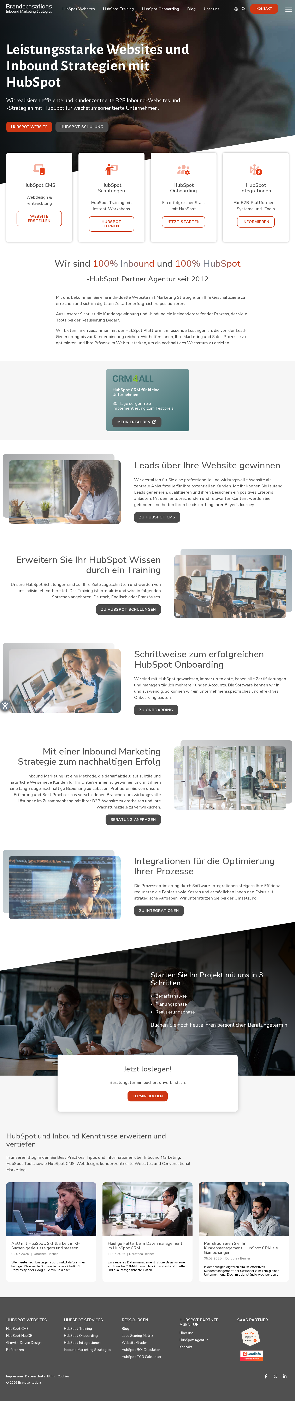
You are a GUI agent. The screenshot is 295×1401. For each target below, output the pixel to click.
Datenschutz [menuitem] (35, 1376)
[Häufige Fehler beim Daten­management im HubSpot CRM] (147, 1209)
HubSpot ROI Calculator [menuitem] (141, 1350)
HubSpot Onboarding (160, 8)
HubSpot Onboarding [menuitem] (81, 1336)
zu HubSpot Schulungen (128, 609)
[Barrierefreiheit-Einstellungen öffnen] (5, 705)
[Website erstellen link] (39, 218)
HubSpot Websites (78, 8)
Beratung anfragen (133, 819)
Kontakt (264, 9)
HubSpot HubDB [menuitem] (19, 1336)
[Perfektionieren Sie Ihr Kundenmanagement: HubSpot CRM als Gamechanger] (244, 1209)
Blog (191, 8)
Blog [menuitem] (125, 1329)
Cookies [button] (63, 1376)
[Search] (243, 9)
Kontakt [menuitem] (185, 1347)
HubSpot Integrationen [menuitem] (82, 1343)
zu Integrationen (159, 910)
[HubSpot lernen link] (111, 224)
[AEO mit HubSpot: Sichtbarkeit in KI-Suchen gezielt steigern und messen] (51, 1209)
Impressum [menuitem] (14, 1376)
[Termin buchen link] (148, 1096)
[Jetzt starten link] (183, 222)
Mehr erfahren (137, 422)
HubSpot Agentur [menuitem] (193, 1340)
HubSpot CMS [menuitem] (17, 1329)
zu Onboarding (156, 710)
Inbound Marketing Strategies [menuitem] (87, 1350)
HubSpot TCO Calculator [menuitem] (141, 1357)
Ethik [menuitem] (51, 1376)
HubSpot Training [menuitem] (78, 1329)
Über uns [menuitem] (186, 1333)
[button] (288, 9)
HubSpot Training (118, 8)
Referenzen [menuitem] (15, 1350)
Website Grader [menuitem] (134, 1343)
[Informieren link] (256, 222)
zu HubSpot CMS (157, 517)
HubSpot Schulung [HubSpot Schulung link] (82, 126)
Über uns (211, 8)
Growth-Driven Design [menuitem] (24, 1343)
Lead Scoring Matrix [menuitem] (137, 1336)
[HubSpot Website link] (29, 127)
